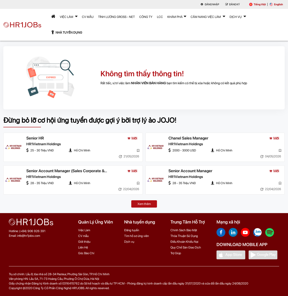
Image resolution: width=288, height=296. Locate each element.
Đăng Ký (232, 4)
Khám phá (176, 16)
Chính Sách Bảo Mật (183, 230)
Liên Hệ (83, 247)
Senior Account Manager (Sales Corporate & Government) (65, 171)
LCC (160, 17)
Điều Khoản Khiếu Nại (184, 241)
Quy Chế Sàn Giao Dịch (185, 247)
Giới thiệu (84, 241)
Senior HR (35, 138)
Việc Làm (68, 16)
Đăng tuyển (131, 230)
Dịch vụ (129, 241)
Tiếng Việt (257, 4)
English (276, 4)
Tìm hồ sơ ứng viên (136, 236)
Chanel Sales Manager (188, 138)
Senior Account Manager (190, 170)
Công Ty (146, 17)
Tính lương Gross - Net (116, 17)
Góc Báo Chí (86, 253)
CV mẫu (88, 17)
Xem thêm (144, 204)
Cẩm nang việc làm (208, 16)
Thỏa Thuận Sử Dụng (184, 236)
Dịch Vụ (238, 16)
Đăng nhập (210, 4)
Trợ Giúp (175, 253)
